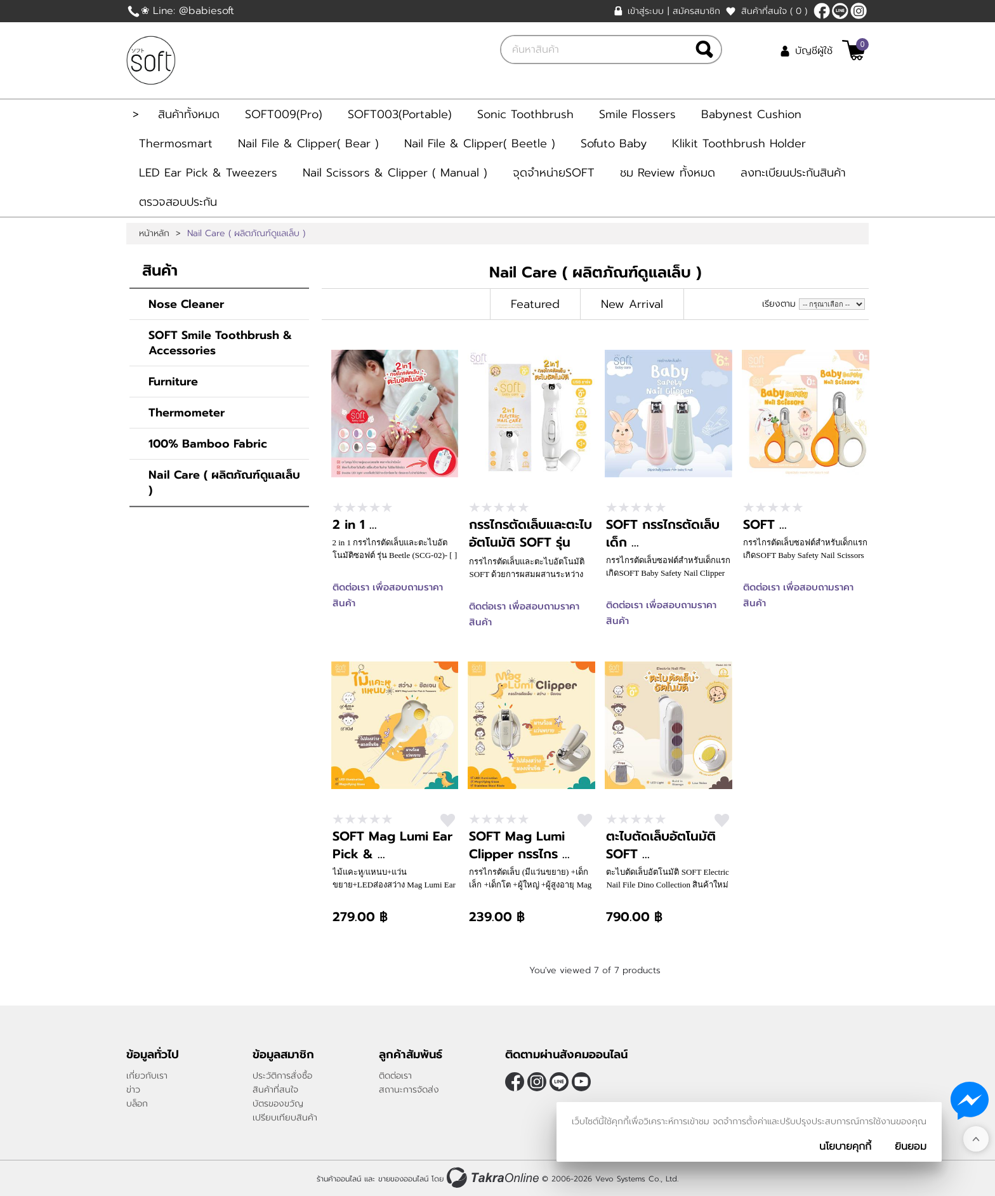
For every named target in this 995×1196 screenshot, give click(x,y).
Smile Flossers (637, 114)
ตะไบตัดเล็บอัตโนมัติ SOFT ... (661, 845)
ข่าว (133, 1089)
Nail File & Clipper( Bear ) (308, 143)
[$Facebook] (822, 11)
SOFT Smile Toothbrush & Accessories (220, 342)
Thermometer (186, 413)
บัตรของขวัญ (278, 1103)
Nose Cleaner (186, 304)
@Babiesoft (840, 11)
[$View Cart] (854, 50)
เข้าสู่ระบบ (646, 11)
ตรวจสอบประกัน (178, 202)
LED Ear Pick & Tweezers (208, 173)
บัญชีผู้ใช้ (814, 50)
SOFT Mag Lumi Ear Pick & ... (392, 845)
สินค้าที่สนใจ (774, 11)
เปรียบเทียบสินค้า (285, 1117)
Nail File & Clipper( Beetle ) (479, 143)
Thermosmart (176, 143)
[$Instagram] (858, 11)
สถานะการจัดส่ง (409, 1089)
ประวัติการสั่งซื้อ (282, 1075)
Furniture (173, 381)
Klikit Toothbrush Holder (739, 143)
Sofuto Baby (614, 143)
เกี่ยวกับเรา (147, 1075)
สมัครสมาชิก (696, 11)
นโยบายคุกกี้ (845, 1146)
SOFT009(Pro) (283, 114)
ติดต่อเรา (395, 1075)
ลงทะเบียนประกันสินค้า (793, 173)
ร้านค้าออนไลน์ (339, 1179)
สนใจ (447, 820)
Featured (535, 304)
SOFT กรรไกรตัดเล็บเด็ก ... (663, 533)
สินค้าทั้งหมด (189, 114)
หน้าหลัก (154, 233)
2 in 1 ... (355, 524)
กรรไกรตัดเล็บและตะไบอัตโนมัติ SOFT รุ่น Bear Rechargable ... (530, 542)
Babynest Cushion (751, 114)
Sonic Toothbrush (525, 114)
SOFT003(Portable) (400, 114)
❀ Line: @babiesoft (187, 10)
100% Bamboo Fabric (207, 444)
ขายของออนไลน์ (403, 1179)
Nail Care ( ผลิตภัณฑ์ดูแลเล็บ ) (224, 482)
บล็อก (137, 1103)
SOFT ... (765, 524)
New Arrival (632, 304)
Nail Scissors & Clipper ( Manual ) (395, 173)
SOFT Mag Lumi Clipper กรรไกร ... (519, 845)
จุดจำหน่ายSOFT (554, 173)
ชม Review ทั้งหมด (667, 173)
